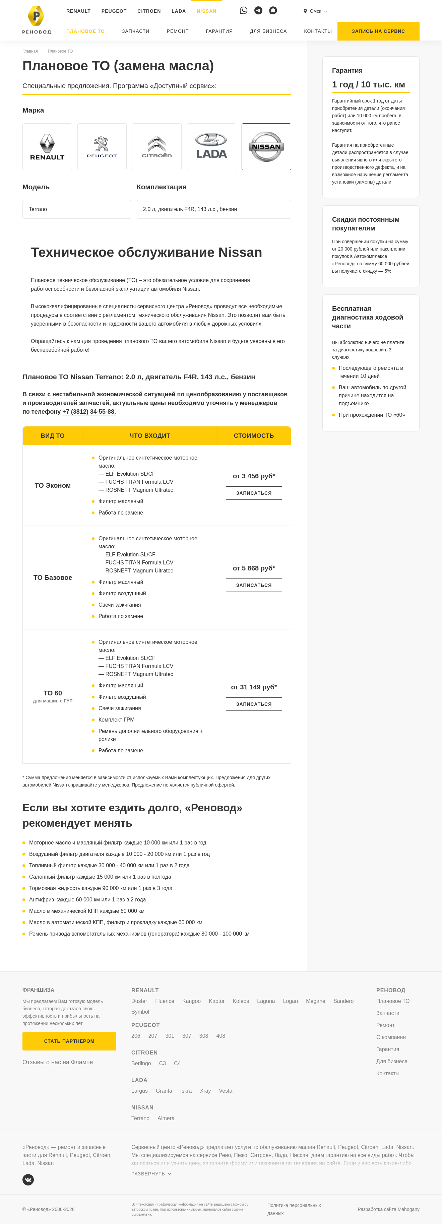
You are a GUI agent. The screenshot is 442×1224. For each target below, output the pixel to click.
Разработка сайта (389, 1209)
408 (221, 1036)
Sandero (343, 1001)
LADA (179, 11)
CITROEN (149, 11)
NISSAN (206, 11)
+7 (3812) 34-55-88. (89, 411)
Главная (30, 51)
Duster (139, 1001)
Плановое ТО (85, 31)
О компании (391, 1037)
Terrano (140, 1118)
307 (186, 1036)
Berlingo (141, 1063)
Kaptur (217, 1001)
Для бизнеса (268, 31)
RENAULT (78, 11)
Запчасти (135, 31)
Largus (139, 1091)
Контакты (318, 31)
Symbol (140, 1012)
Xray (205, 1091)
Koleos (241, 1001)
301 (169, 1036)
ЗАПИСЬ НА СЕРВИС (378, 31)
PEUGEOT (114, 11)
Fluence (164, 1001)
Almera (166, 1118)
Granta (164, 1091)
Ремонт (178, 31)
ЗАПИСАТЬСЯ (254, 493)
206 (135, 1036)
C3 (162, 1063)
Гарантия (219, 31)
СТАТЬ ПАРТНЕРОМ (69, 1041)
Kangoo (191, 1001)
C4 (177, 1063)
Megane (315, 1001)
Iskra (186, 1091)
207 (152, 1036)
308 (203, 1036)
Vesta (225, 1091)
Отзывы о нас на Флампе (57, 1062)
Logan (290, 1001)
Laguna (266, 1001)
